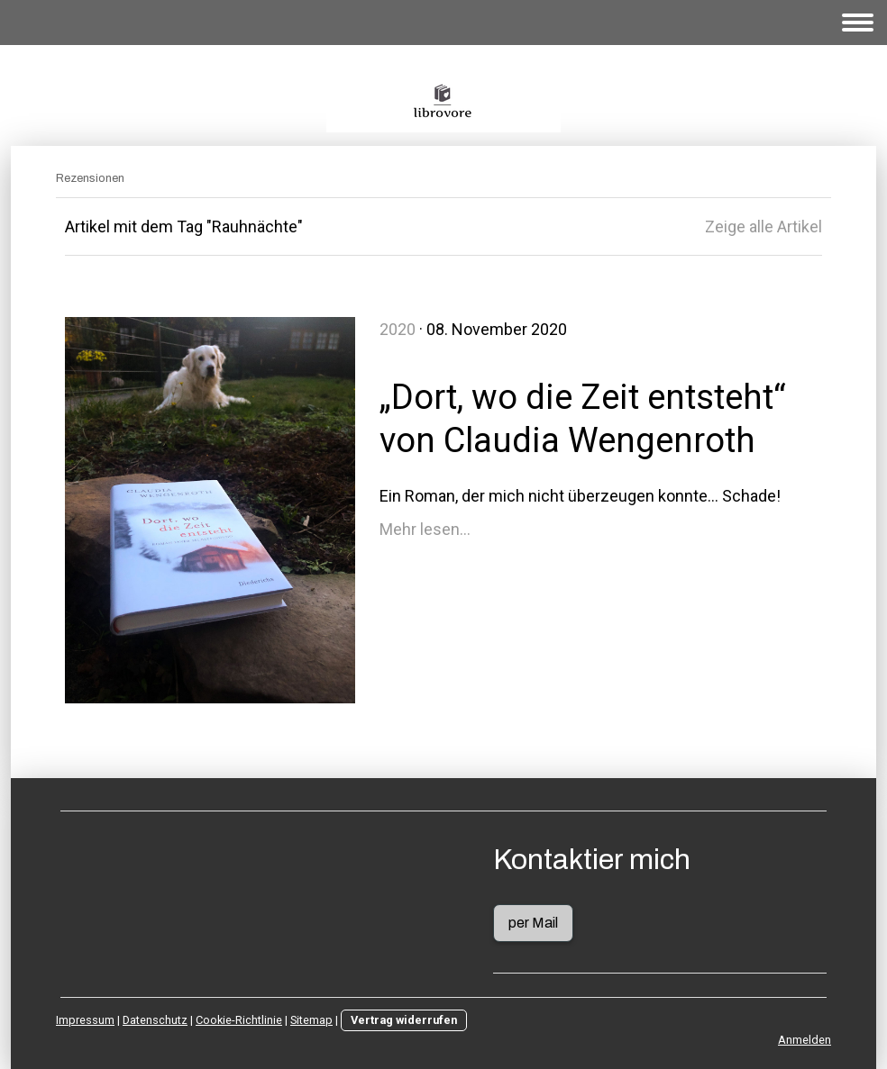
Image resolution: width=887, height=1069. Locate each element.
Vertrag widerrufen (404, 1020)
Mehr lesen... (425, 529)
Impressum (85, 1020)
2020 (397, 329)
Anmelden (804, 1039)
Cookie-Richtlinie (239, 1020)
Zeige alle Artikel (763, 226)
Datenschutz (155, 1020)
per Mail (533, 922)
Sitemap (311, 1020)
